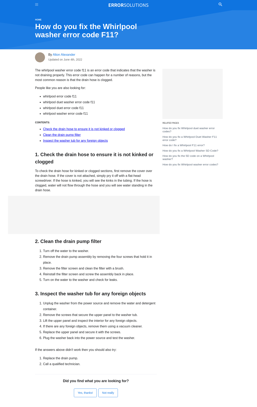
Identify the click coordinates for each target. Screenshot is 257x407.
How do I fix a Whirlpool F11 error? (183, 145)
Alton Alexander (64, 54)
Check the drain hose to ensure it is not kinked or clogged (84, 129)
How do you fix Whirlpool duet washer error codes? (188, 130)
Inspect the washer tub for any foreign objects (75, 140)
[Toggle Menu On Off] (36, 5)
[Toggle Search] (220, 5)
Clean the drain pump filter (62, 135)
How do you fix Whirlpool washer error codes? (190, 164)
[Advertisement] (84, 215)
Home (38, 20)
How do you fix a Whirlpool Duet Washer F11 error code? (189, 138)
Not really (108, 392)
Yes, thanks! (85, 392)
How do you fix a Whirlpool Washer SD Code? (190, 150)
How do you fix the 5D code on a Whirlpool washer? (188, 157)
